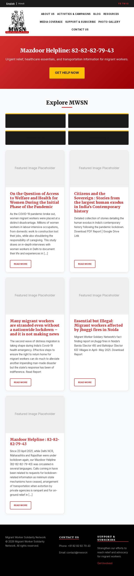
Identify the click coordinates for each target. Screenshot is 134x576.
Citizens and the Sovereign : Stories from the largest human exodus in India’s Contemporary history (98, 202)
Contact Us (80, 29)
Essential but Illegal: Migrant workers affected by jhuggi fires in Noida (98, 325)
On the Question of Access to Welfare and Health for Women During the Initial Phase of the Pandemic (34, 200)
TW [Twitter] (124, 3)
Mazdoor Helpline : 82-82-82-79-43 (34, 441)
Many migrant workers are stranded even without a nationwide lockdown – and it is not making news (34, 327)
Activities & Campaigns (74, 14)
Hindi (21, 3)
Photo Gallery (109, 21)
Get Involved (104, 563)
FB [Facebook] (119, 3)
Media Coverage (51, 21)
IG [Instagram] (127, 3)
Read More (20, 264)
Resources (111, 14)
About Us (48, 14)
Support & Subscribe (80, 21)
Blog (97, 14)
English (10, 3)
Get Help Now (67, 72)
